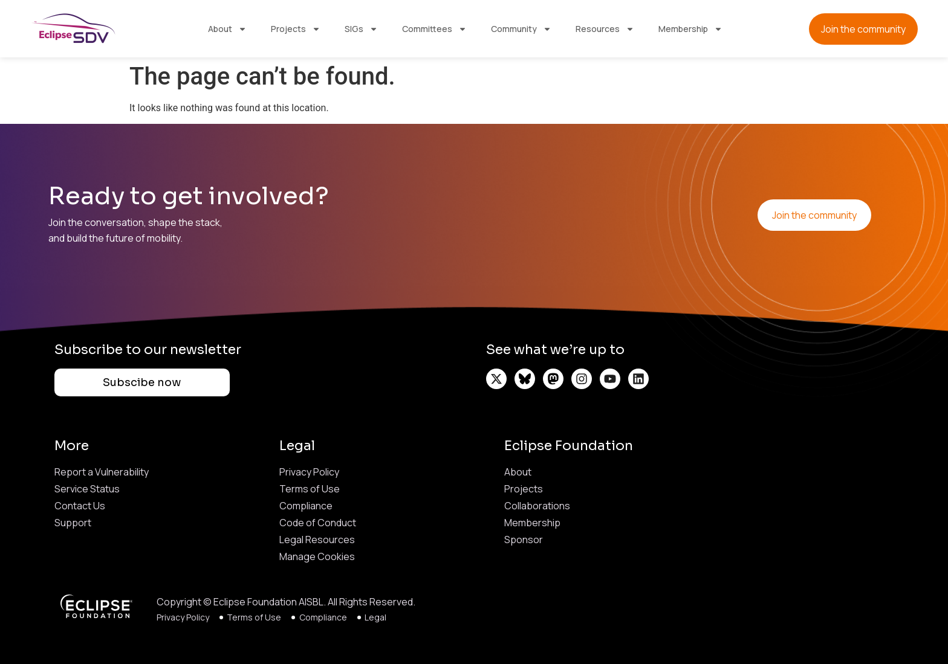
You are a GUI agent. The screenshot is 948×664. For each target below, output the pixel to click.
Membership (690, 29)
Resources (605, 29)
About (227, 29)
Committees (434, 29)
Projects (295, 29)
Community (521, 29)
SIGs (361, 29)
